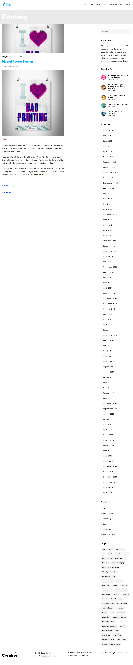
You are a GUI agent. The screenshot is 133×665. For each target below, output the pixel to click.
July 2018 (107, 346)
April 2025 (107, 151)
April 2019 (107, 325)
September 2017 (110, 367)
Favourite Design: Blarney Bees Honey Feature (116, 87)
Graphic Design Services (43, 653)
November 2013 (110, 482)
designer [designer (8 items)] (124, 585)
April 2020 (107, 288)
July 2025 (107, 136)
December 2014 (110, 466)
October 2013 (109, 487)
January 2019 (108, 330)
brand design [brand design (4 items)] (107, 558)
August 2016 (108, 414)
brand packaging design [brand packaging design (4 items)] (111, 567)
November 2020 (110, 267)
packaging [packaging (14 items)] (106, 617)
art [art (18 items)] (103, 554)
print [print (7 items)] (117, 631)
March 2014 (108, 472)
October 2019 (109, 309)
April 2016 (107, 430)
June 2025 (107, 141)
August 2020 (108, 272)
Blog (105, 508)
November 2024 (110, 172)
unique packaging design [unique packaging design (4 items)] (111, 644)
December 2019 (110, 298)
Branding (107, 519)
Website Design (110, 534)
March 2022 (108, 235)
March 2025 (108, 157)
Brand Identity (109, 513)
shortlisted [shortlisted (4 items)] (106, 635)
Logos (105, 524)
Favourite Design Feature (115, 112)
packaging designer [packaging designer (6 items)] (109, 626)
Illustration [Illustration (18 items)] (120, 608)
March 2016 (108, 435)
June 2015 (107, 451)
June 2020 (107, 283)
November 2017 (110, 361)
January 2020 (109, 293)
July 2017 (107, 377)
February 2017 (109, 393)
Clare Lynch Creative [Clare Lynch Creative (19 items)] (109, 572)
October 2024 (109, 178)
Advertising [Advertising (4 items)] (120, 549)
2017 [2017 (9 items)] (104, 549)
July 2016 (107, 419)
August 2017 (108, 372)
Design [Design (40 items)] (115, 585)
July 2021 (107, 262)
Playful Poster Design (12, 56)
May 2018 (107, 351)
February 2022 (109, 241)
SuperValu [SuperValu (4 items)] (117, 635)
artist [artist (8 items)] (110, 554)
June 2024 (107, 199)
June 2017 (107, 382)
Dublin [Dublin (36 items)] (116, 594)
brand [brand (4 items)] (126, 554)
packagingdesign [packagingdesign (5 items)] (108, 622)
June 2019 (107, 314)
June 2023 (107, 220)
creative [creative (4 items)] (119, 581)
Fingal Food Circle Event (118, 104)
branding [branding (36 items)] (105, 563)
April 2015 (107, 456)
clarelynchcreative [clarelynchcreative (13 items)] (108, 576)
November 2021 (110, 251)
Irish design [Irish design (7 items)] (121, 612)
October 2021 (109, 256)
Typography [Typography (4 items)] (122, 640)
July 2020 (107, 277)
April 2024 (107, 209)
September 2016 (110, 409)
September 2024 (110, 183)
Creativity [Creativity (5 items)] (105, 585)
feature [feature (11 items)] (105, 599)
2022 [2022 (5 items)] (111, 549)
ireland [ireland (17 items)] (104, 612)
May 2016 (107, 424)
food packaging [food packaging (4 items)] (108, 603)
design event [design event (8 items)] (107, 590)
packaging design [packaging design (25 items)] (119, 617)
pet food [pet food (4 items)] (123, 626)
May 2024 (107, 204)
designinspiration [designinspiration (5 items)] (121, 590)
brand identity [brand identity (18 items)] (120, 558)
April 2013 (107, 493)
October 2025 (109, 130)
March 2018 (108, 356)
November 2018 (110, 335)
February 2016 (109, 440)
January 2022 (109, 246)
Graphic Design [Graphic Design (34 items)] (107, 608)
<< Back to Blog (8, 186)
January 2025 (109, 167)
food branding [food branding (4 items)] (116, 599)
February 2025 (109, 162)
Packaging (107, 529)
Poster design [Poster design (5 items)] (107, 631)
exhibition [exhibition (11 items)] (125, 594)
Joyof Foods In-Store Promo (116, 97)
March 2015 (108, 461)
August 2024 (108, 188)
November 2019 (110, 304)
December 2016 (110, 403)
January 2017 (108, 398)
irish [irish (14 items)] (112, 612)
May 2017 (107, 388)
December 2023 (110, 214)
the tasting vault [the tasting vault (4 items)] (108, 640)
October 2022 (109, 225)
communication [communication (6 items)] (107, 581)
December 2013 (110, 477)
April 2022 (107, 230)
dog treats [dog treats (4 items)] (106, 594)
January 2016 (109, 445)
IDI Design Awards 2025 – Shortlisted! (118, 77)
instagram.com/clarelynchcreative (80, 652)
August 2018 (108, 340)
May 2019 (107, 319)
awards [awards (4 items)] (117, 554)
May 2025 (107, 146)
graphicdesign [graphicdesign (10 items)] (122, 603)
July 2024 (107, 193)
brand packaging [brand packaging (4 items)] (118, 563)
